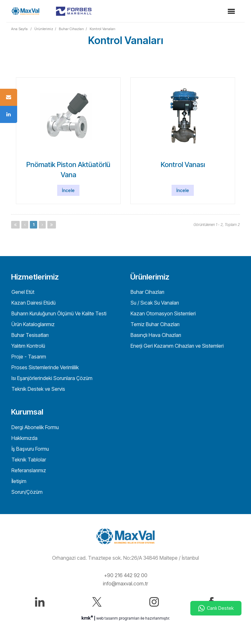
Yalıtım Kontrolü (27, 346)
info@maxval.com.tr (125, 583)
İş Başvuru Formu (29, 449)
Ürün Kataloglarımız (32, 324)
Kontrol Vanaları (102, 29)
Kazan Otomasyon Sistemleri (162, 313)
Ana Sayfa (19, 29)
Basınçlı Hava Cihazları (155, 335)
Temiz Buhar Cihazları (154, 324)
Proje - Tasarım (28, 356)
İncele (68, 190)
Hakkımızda (23, 438)
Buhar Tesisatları (29, 335)
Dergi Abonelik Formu (34, 427)
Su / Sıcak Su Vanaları (154, 303)
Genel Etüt (22, 292)
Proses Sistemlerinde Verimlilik (44, 367)
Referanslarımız (28, 470)
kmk (87, 618)
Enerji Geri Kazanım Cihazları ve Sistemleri (176, 346)
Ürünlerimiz (43, 29)
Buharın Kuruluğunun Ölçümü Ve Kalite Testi (58, 313)
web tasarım (107, 618)
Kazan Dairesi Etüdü (33, 303)
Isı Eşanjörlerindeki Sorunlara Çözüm (51, 378)
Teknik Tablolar (28, 459)
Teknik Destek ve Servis (37, 389)
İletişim (18, 481)
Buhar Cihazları (71, 29)
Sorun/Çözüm (26, 492)
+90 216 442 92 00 (125, 575)
